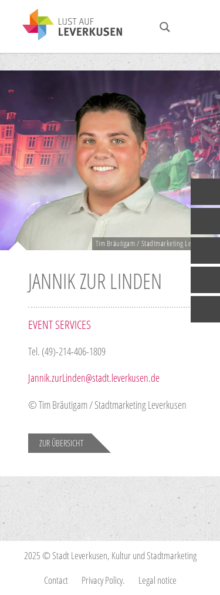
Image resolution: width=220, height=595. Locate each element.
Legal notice (157, 580)
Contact (56, 580)
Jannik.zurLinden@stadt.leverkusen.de (95, 378)
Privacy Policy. (103, 580)
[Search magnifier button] (165, 27)
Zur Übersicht (61, 443)
